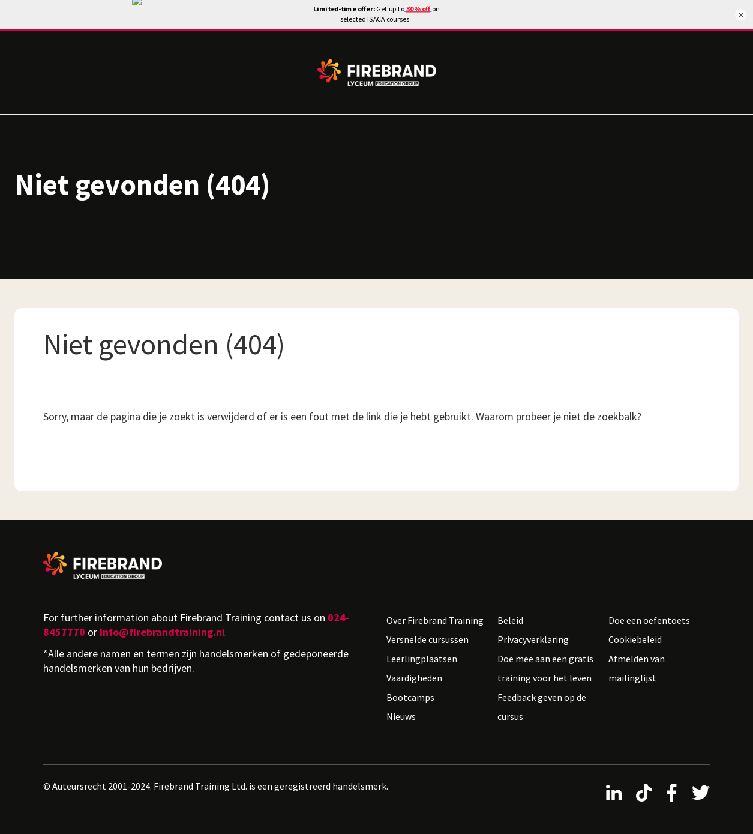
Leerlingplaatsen (421, 654)
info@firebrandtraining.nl (162, 627)
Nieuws (401, 712)
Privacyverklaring (533, 635)
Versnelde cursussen (427, 635)
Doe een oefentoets (649, 615)
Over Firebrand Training (435, 615)
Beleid (510, 615)
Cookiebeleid (635, 635)
